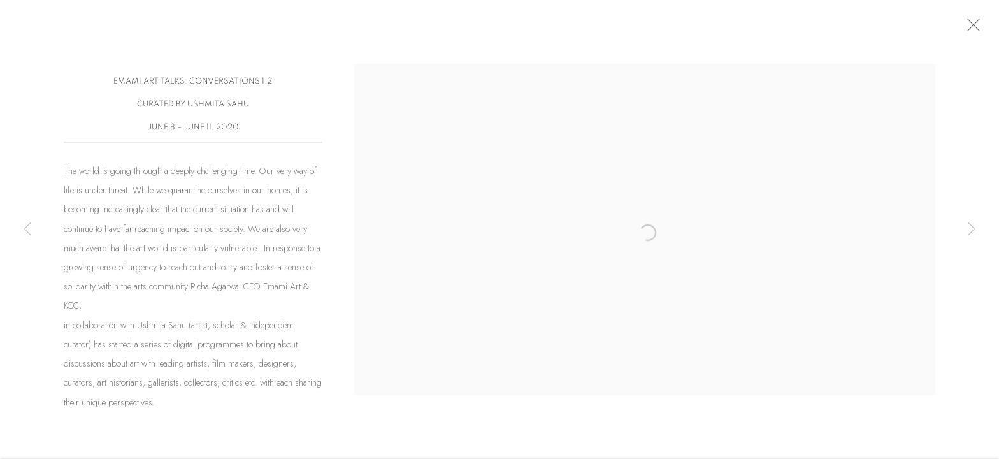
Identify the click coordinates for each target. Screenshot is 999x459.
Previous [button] (27, 229)
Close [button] (973, 28)
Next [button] (971, 229)
